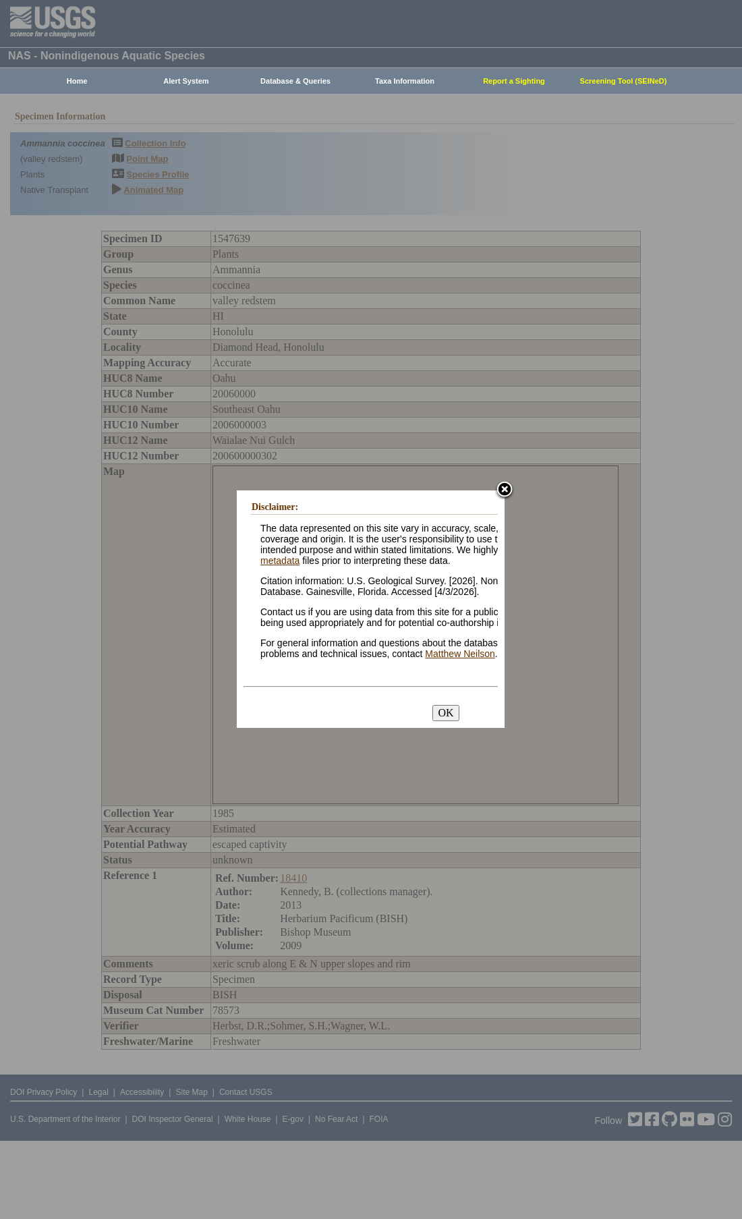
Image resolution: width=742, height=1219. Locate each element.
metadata (279, 560)
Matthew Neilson (460, 653)
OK (445, 712)
